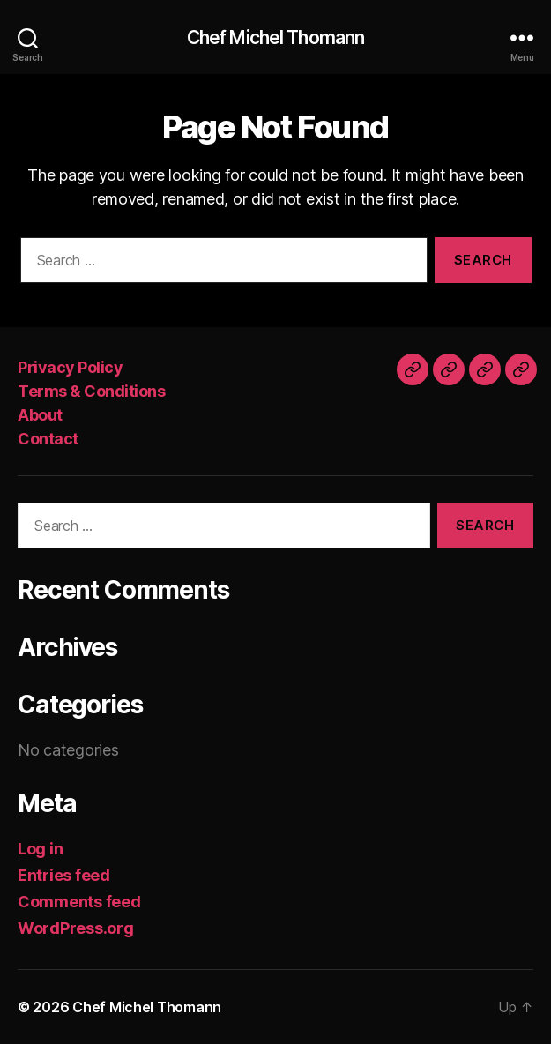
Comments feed (79, 901)
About (40, 415)
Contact (48, 438)
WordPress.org (76, 928)
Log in (40, 848)
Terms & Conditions (91, 391)
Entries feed (64, 875)
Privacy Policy (70, 367)
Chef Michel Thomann (275, 37)
